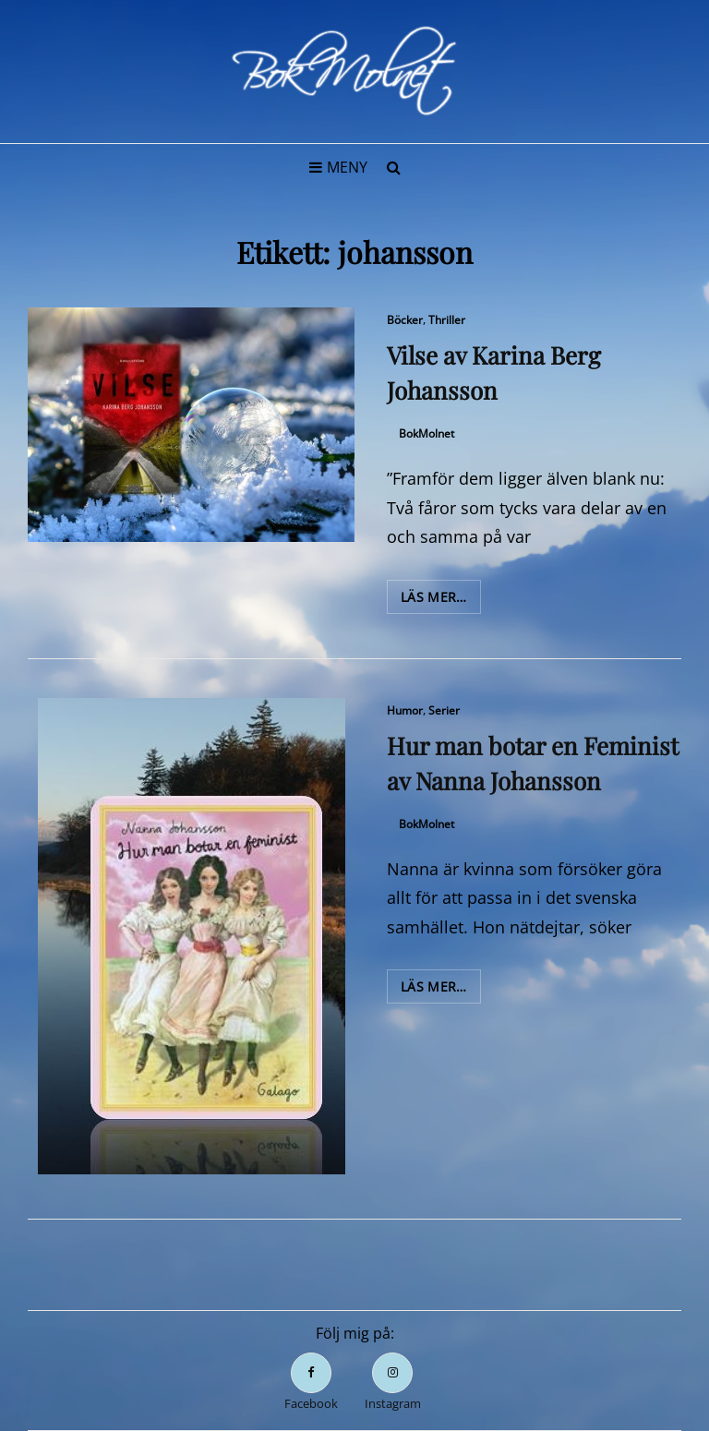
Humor (405, 710)
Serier (444, 710)
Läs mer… (441, 600)
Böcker (405, 320)
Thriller (446, 320)
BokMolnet (426, 433)
